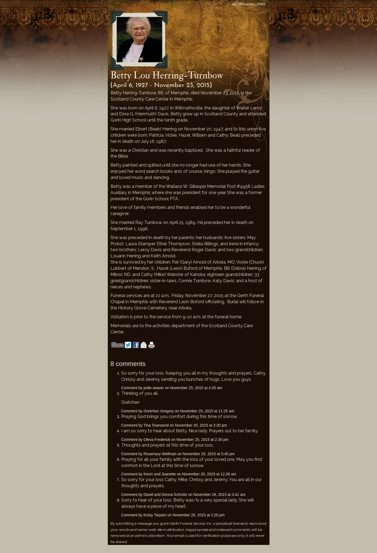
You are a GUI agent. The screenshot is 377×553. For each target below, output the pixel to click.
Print (261, 4)
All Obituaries (243, 4)
